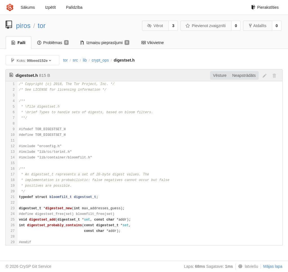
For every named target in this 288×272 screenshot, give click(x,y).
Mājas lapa (272, 266)
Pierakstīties (265, 7)
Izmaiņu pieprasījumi (104, 42)
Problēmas (53, 42)
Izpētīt (50, 7)
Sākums (28, 7)
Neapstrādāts (244, 75)
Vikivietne (152, 42)
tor (42, 25)
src (75, 60)
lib (85, 60)
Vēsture (219, 75)
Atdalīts (258, 25)
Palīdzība (74, 7)
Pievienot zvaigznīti (206, 25)
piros (23, 25)
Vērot (155, 25)
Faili (18, 42)
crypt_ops (100, 60)
